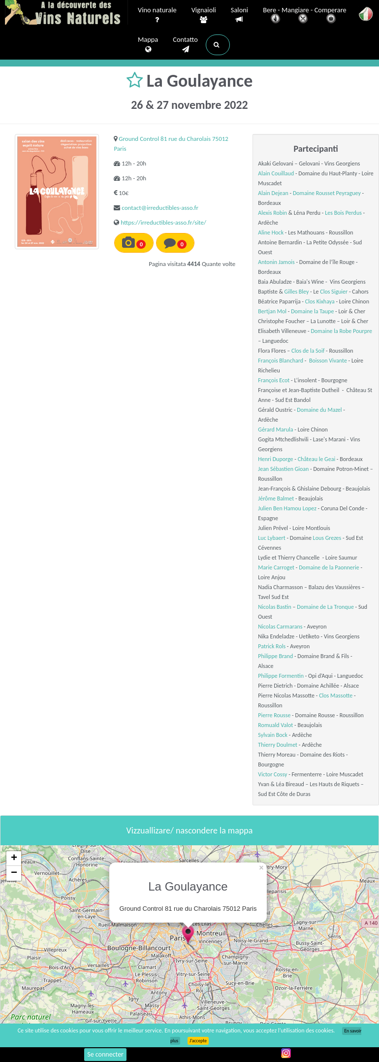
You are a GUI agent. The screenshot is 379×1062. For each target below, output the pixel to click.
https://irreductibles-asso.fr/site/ (163, 222)
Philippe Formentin (281, 675)
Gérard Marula (275, 429)
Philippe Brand (275, 656)
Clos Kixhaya (320, 301)
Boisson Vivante (328, 360)
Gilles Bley (296, 291)
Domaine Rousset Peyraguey (327, 193)
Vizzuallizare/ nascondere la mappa (189, 830)
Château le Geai (316, 459)
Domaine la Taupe (312, 311)
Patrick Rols (271, 646)
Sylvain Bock (272, 734)
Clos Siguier (333, 291)
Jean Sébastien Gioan (283, 468)
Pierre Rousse (274, 715)
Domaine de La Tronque (325, 606)
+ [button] (14, 858)
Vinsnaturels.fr (66, 13)
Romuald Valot (275, 725)
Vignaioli (203, 15)
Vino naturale (157, 15)
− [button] (14, 873)
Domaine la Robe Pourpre (341, 331)
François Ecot (273, 380)
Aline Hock (271, 232)
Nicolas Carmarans (280, 626)
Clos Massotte (335, 695)
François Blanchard (280, 360)
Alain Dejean (273, 193)
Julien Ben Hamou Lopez (287, 508)
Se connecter (105, 1054)
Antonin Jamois (276, 262)
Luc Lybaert (271, 537)
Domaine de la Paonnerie (329, 567)
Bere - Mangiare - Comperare (305, 16)
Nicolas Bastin (274, 606)
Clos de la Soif (307, 350)
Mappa (148, 45)
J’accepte (198, 1041)
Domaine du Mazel (319, 409)
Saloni (239, 15)
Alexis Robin (272, 212)
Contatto (185, 45)
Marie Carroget (276, 567)
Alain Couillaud (276, 173)
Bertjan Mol (272, 311)
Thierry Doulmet (277, 744)
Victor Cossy (272, 774)
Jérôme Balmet (276, 498)
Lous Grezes (327, 537)
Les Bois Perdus (343, 212)
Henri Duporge (275, 459)
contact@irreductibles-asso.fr (160, 207)
